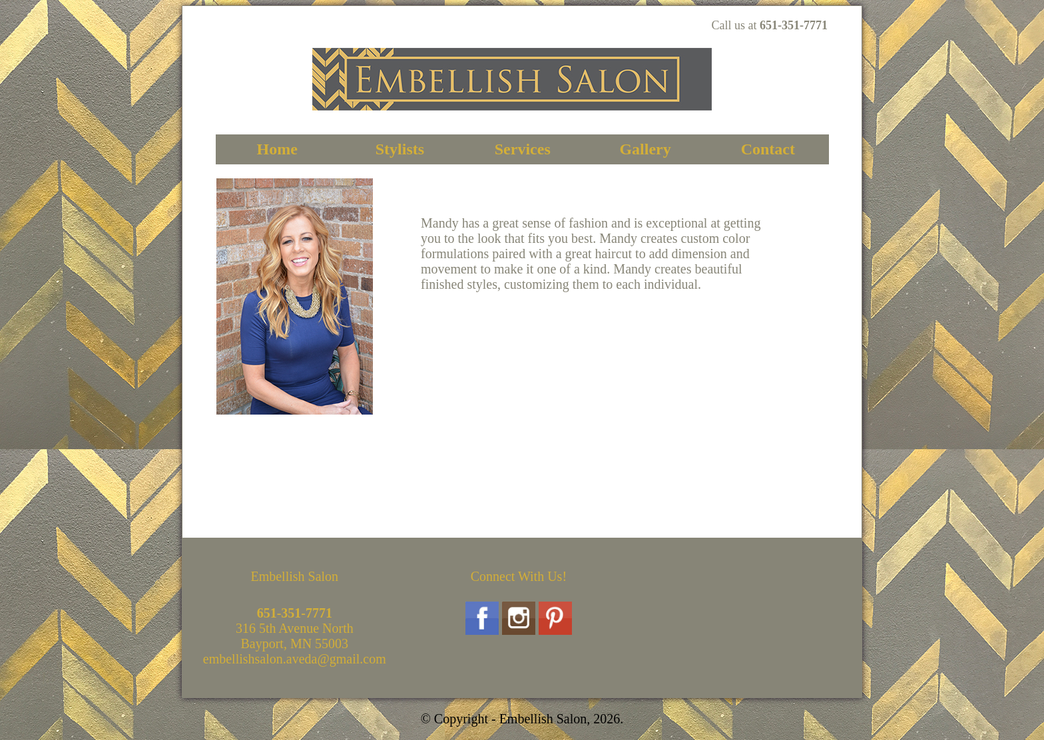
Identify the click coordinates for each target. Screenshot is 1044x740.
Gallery (644, 149)
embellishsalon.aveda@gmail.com (294, 658)
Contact (768, 149)
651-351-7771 (794, 25)
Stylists (400, 149)
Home (276, 149)
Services (523, 149)
